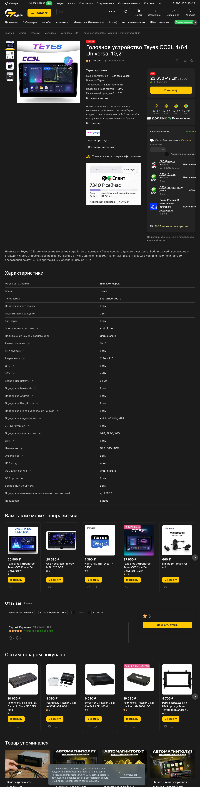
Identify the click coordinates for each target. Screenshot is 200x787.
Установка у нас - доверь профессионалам (116, 156)
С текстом (96, 612)
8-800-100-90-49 (184, 3)
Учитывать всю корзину (180, 154)
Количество (156, 144)
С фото (77, 612)
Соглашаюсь (130, 774)
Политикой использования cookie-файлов (75, 780)
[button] (195, 557)
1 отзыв (97, 60)
